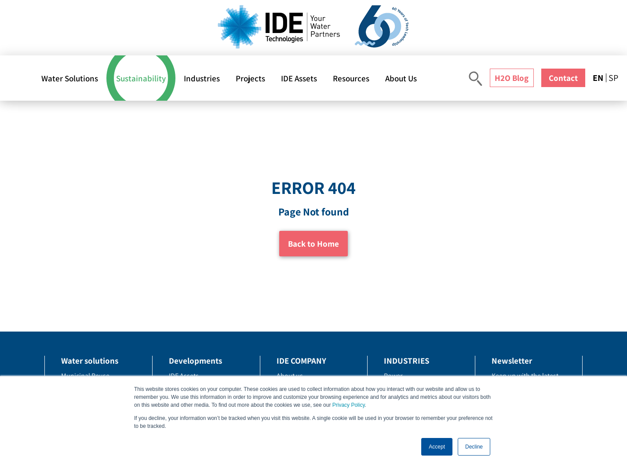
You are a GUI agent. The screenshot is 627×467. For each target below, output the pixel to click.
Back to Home (313, 243)
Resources (351, 78)
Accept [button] (437, 447)
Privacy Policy (348, 405)
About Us (401, 78)
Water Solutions (69, 78)
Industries (202, 78)
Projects (250, 78)
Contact (563, 78)
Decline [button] (474, 447)
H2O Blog (512, 78)
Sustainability (141, 78)
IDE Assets (299, 78)
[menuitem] (599, 78)
